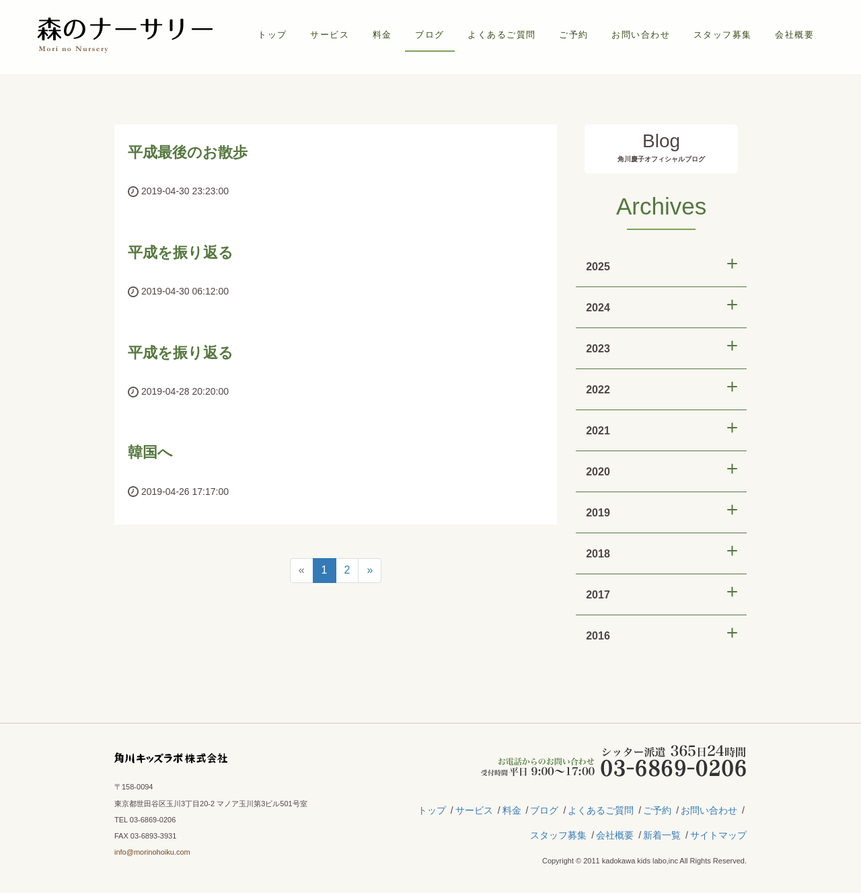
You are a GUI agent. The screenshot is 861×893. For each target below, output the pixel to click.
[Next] (369, 570)
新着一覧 (662, 835)
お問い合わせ (640, 35)
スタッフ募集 (723, 35)
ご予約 (574, 35)
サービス (329, 35)
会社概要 (794, 35)
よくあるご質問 (501, 35)
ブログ (430, 35)
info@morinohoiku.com (152, 852)
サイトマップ (718, 835)
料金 (382, 35)
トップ (272, 35)
